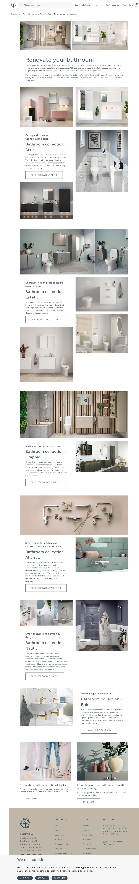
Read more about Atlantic (46, 588)
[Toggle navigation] (4, 5)
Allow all (25, 878)
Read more (31, 798)
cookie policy (86, 870)
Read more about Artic (44, 175)
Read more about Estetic (45, 320)
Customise (59, 878)
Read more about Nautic (45, 676)
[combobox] (48, 5)
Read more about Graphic (45, 482)
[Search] (21, 5)
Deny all (42, 878)
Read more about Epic (99, 730)
